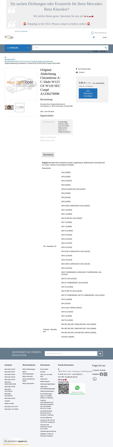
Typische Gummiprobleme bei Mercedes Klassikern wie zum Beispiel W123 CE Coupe (47, 404)
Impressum (43, 379)
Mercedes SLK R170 (11, 406)
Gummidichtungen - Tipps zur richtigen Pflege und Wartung (46, 396)
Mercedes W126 (10, 374)
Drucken (81, 72)
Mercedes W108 (10, 386)
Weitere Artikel (9, 403)
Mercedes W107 (10, 372)
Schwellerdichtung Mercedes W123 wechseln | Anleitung (46, 413)
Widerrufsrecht (45, 381)
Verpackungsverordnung (48, 431)
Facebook (95, 370)
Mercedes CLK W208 (11, 409)
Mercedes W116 (10, 398)
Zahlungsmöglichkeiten (47, 384)
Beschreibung (48, 155)
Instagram (95, 374)
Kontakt (95, 51)
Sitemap (103, 51)
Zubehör (7, 401)
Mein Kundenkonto (29, 365)
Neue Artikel (44, 369)
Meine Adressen (28, 376)
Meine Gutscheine (28, 383)
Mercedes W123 (10, 369)
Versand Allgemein (46, 417)
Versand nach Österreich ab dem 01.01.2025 (46, 427)
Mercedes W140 (10, 377)
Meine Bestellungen (29, 369)
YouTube (103, 370)
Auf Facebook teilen (84, 69)
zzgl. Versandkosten (98, 83)
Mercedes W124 (10, 379)
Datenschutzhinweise (47, 391)
